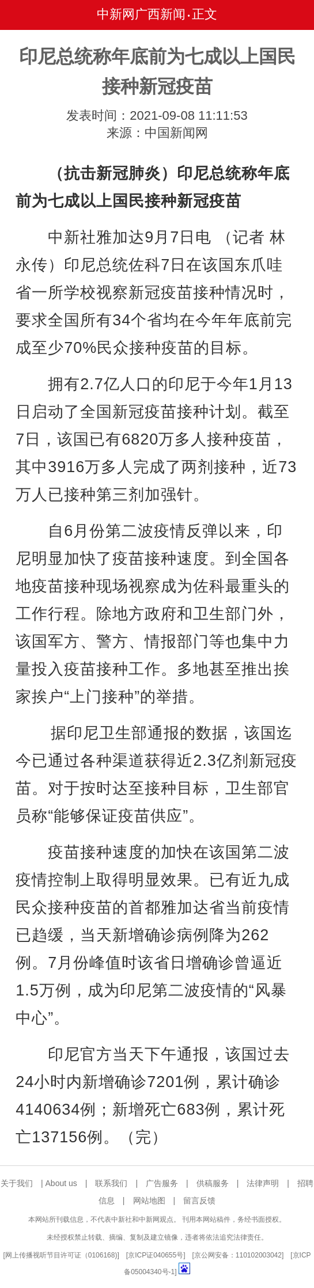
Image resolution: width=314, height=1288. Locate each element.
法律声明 (263, 1183)
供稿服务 (212, 1183)
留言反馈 (199, 1200)
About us (61, 1183)
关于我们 (17, 1183)
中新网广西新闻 (141, 14)
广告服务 (162, 1183)
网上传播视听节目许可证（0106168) (61, 1255)
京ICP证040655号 (155, 1255)
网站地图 (149, 1200)
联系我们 (111, 1183)
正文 (204, 14)
